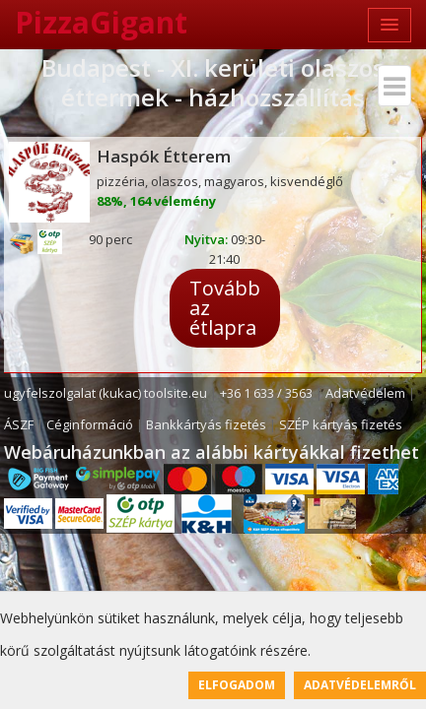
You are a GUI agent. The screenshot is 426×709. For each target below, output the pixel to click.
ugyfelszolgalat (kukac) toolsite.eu (105, 393)
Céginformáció (89, 424)
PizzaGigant (101, 22)
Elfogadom (236, 685)
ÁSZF (19, 424)
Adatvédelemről (360, 685)
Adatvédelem (365, 393)
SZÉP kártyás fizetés (340, 424)
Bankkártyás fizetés (206, 424)
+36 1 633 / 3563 (266, 393)
